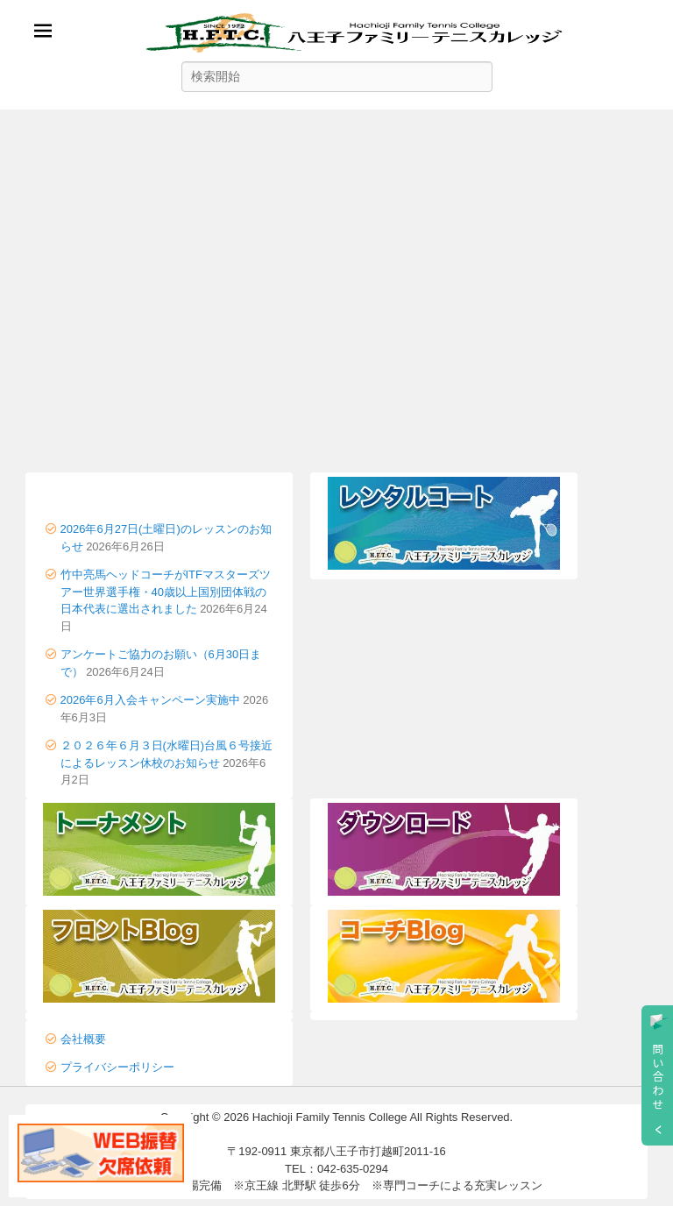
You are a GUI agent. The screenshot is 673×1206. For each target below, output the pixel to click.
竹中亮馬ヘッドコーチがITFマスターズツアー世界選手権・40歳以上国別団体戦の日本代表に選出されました (166, 591)
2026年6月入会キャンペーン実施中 (150, 699)
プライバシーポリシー (117, 1067)
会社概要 (83, 1039)
